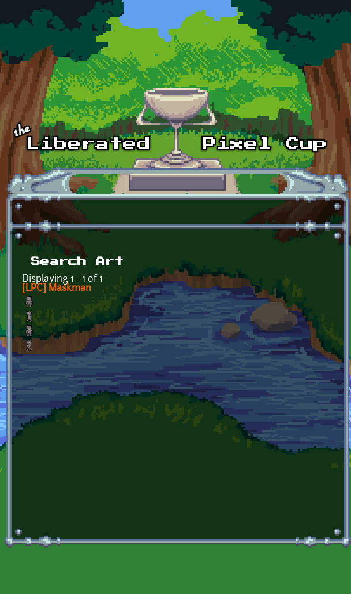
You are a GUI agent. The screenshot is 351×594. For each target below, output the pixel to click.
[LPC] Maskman (56, 288)
